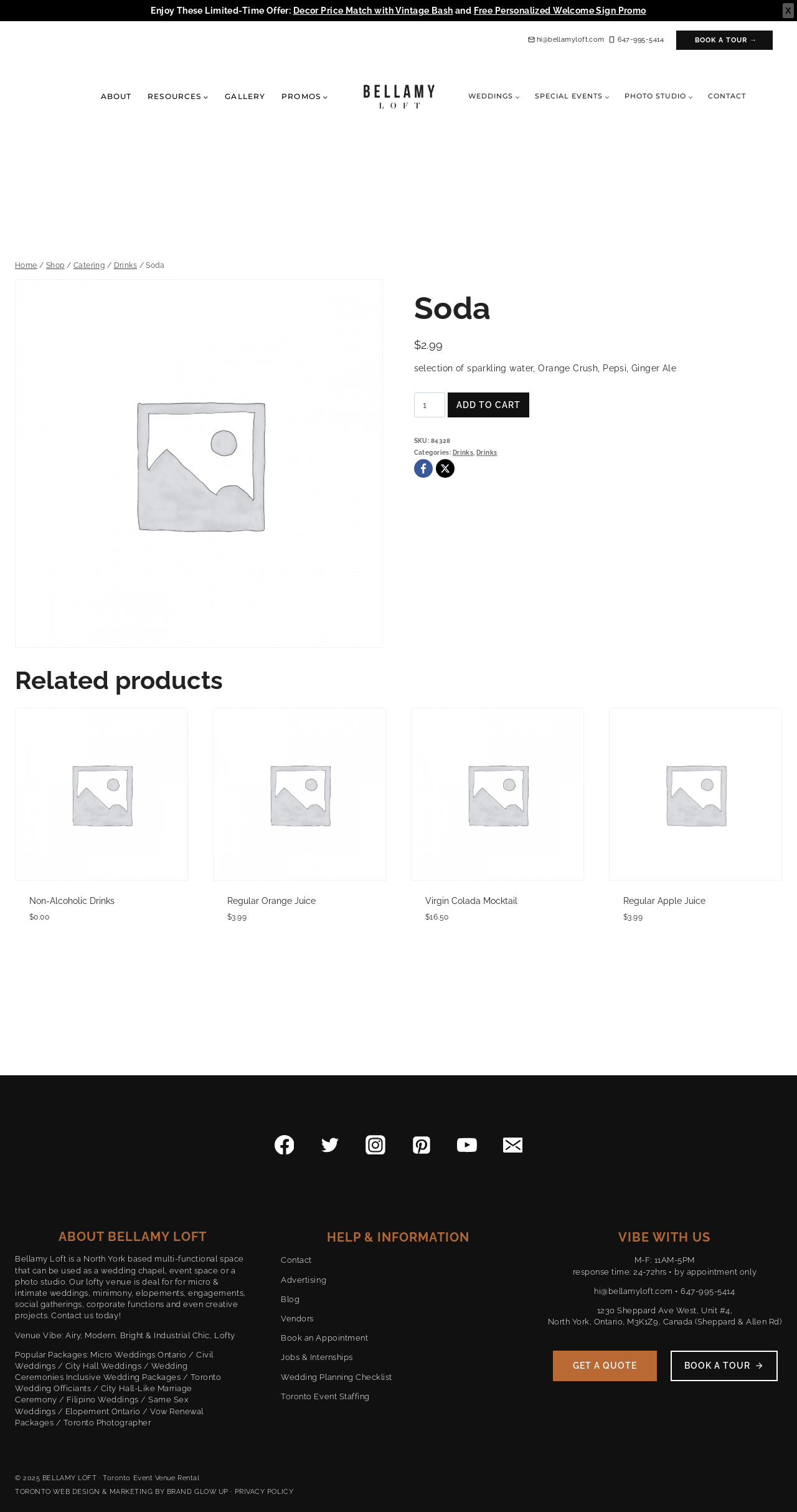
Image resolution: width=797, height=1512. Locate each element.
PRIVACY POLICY (264, 1492)
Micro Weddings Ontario (138, 1354)
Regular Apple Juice (664, 901)
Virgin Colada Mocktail (471, 901)
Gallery (245, 96)
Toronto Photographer (107, 1422)
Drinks (463, 452)
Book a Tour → (726, 40)
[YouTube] (467, 1145)
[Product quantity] (430, 404)
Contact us (72, 1315)
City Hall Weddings (103, 1366)
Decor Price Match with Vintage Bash (373, 11)
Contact (727, 96)
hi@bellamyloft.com (633, 1291)
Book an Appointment (324, 1338)
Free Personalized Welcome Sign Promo (560, 11)
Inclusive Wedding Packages (123, 1377)
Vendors (297, 1318)
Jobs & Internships (316, 1357)
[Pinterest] (421, 1145)
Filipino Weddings (103, 1399)
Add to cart (488, 405)
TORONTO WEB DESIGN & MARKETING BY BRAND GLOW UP (122, 1492)
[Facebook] (423, 468)
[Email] (513, 1145)
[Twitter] (330, 1145)
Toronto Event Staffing (325, 1396)
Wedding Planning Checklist (336, 1377)
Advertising (303, 1280)
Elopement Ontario (103, 1411)
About (116, 96)
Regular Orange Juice (271, 901)
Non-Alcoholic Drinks (72, 901)
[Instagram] (375, 1145)
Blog (290, 1299)
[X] (445, 468)
